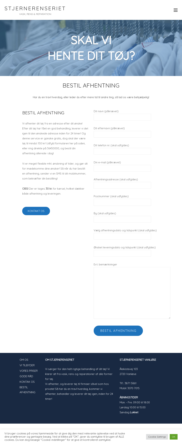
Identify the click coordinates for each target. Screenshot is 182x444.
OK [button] (173, 436)
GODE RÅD (26, 376)
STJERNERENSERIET (35, 8)
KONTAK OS (27, 381)
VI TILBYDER (27, 365)
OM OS (24, 359)
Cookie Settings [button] (157, 436)
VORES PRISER (29, 370)
